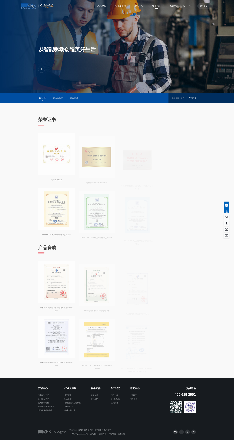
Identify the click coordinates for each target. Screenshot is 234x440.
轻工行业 (68, 399)
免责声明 (102, 434)
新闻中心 (135, 388)
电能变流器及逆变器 (46, 406)
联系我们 (114, 403)
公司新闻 (133, 395)
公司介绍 (114, 395)
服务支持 (95, 388)
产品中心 (43, 388)
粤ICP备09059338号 (79, 434)
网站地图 (112, 434)
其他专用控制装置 (45, 410)
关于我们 (192, 98)
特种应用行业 (69, 410)
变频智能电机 (43, 403)
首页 (182, 98)
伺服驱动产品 (43, 399)
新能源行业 (68, 406)
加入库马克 (115, 399)
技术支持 (121, 434)
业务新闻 (133, 399)
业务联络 (94, 399)
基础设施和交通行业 (72, 403)
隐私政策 (93, 434)
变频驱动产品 (43, 395)
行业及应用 (70, 388)
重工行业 (68, 395)
